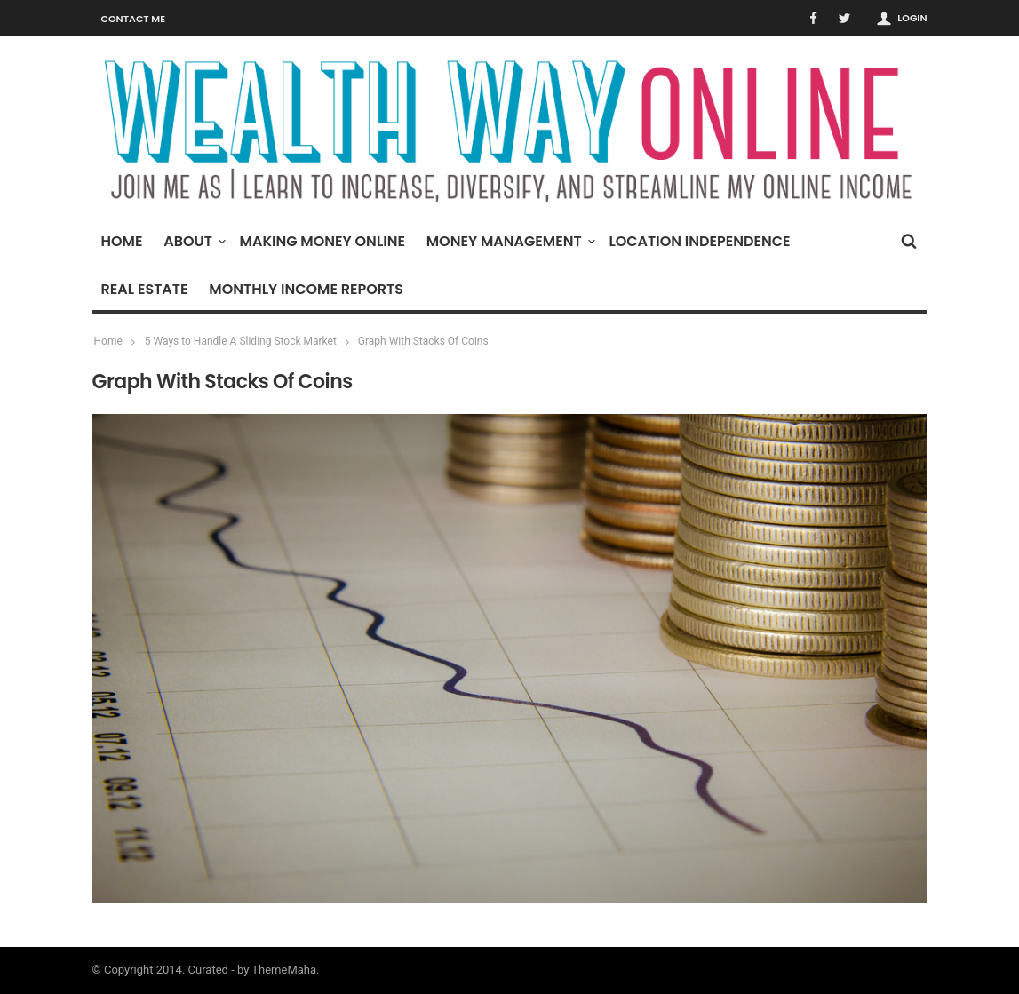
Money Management (508, 241)
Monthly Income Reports (306, 289)
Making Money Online (322, 241)
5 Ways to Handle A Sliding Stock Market (241, 341)
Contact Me (133, 19)
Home (122, 241)
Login (912, 18)
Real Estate (144, 289)
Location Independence (699, 241)
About (192, 241)
